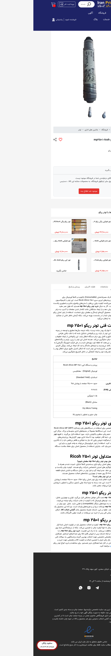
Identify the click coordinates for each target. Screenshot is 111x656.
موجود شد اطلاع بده (55, 191)
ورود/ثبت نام (33, 4)
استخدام (86, 19)
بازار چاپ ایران (83, 129)
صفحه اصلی (84, 13)
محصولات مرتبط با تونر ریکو (78, 212)
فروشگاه (69, 13)
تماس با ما (83, 600)
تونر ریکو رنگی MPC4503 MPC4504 (23, 221)
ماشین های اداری (58, 129)
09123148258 (13, 646)
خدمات (73, 19)
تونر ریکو (78, 150)
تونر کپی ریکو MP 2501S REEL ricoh (23, 260)
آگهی (57, 13)
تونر (46, 129)
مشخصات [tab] (71, 286)
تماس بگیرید (76, 170)
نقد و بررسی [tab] (84, 286)
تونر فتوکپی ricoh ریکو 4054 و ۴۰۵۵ (24, 241)
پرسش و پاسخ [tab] (40, 286)
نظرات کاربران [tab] (56, 286)
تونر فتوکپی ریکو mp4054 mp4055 (64, 260)
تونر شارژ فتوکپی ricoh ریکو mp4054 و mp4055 (59, 241)
